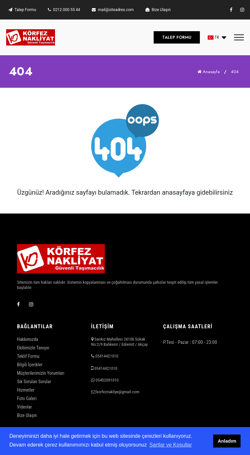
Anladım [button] (227, 441)
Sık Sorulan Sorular (34, 381)
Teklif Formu (28, 356)
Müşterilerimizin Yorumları (40, 373)
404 (235, 72)
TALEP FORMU (176, 37)
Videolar (24, 407)
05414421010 (106, 356)
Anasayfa (209, 72)
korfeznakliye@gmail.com (117, 391)
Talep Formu (22, 9)
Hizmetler (25, 390)
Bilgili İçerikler (29, 364)
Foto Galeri (26, 398)
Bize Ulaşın (158, 9)
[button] (217, 37)
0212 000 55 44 (64, 9)
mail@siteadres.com (113, 9)
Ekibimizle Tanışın (33, 347)
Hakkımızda (27, 339)
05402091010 (107, 380)
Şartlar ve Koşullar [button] (170, 445)
